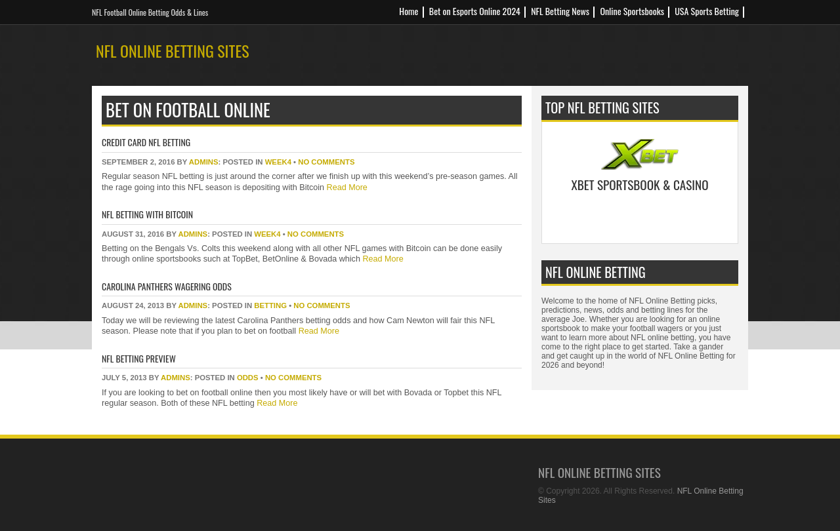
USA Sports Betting (707, 11)
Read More (346, 187)
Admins (204, 162)
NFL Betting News (560, 11)
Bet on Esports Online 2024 (474, 11)
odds (248, 378)
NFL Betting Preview (139, 358)
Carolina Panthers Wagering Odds (167, 286)
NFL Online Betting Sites (172, 50)
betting (270, 305)
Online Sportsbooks (632, 11)
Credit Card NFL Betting (146, 142)
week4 (278, 162)
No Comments (326, 162)
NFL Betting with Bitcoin (147, 214)
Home (408, 11)
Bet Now (640, 217)
